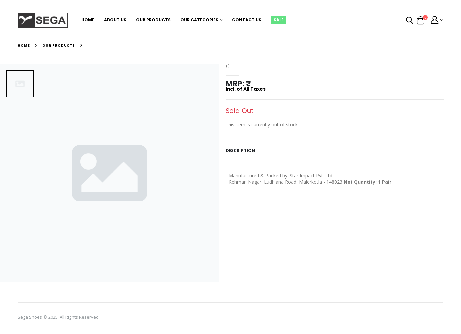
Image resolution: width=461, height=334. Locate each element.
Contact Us (246, 20)
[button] (409, 21)
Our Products (153, 20)
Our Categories (199, 20)
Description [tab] (241, 151)
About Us (115, 20)
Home (87, 20)
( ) (228, 66)
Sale (279, 20)
